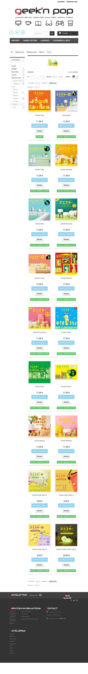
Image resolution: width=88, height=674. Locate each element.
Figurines (15, 92)
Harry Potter (30, 40)
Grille (73, 77)
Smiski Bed (66, 115)
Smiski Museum (66, 278)
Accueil (14, 66)
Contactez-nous (71, 2)
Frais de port (13, 627)
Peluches (15, 89)
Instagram (23, 32)
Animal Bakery (39, 441)
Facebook (11, 32)
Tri (28, 76)
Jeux (14, 107)
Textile (15, 45)
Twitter (17, 32)
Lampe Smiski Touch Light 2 (66, 549)
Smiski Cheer (66, 332)
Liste (77, 77)
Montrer (49, 76)
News (13, 110)
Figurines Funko (17, 80)
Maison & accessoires (33, 45)
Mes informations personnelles (30, 619)
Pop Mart (15, 101)
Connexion (61, 2)
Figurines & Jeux (61, 40)
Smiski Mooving (66, 224)
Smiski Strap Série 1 (39, 495)
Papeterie (53, 45)
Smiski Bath (39, 224)
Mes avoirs (25, 614)
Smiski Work (39, 386)
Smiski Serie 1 (66, 386)
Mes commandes (26, 611)
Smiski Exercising (39, 332)
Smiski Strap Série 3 (39, 549)
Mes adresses (25, 616)
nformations (31, 608)
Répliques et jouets (16, 85)
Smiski (15, 104)
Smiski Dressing (66, 169)
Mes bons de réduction (28, 621)
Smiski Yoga (39, 115)
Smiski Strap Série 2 (66, 495)
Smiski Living (39, 278)
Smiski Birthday (66, 441)
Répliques (15, 95)
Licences (45, 40)
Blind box (15, 98)
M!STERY (15, 40)
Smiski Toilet (39, 169)
